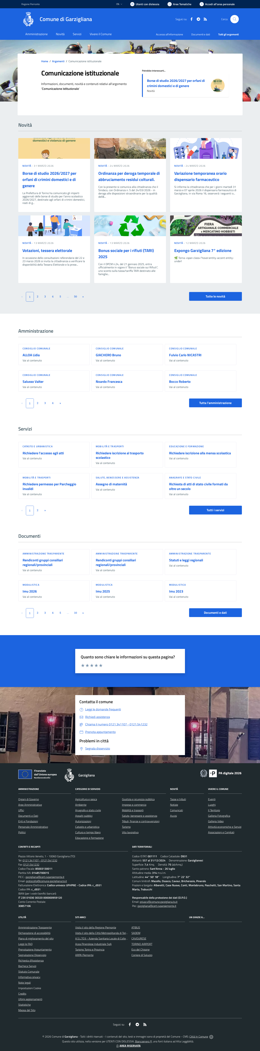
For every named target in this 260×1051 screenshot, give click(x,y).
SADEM (135, 933)
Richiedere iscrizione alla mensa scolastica (200, 453)
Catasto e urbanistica (38, 446)
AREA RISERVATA (128, 1046)
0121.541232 (31, 864)
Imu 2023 (176, 591)
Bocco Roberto (180, 381)
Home (44, 61)
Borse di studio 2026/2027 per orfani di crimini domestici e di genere (176, 83)
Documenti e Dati (28, 816)
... (68, 296)
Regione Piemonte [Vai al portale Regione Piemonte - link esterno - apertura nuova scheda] (30, 4)
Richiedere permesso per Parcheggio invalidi (49, 486)
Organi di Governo (28, 799)
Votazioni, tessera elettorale (47, 250)
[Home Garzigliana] (56, 19)
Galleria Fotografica (219, 816)
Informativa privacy (29, 977)
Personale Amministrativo (33, 827)
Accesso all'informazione (169, 34)
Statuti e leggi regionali (186, 560)
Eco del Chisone (140, 949)
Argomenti (58, 61)
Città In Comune (198, 1036)
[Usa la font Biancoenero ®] (144, 4)
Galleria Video (216, 821)
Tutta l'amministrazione (215, 403)
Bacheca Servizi (27, 966)
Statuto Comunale (28, 971)
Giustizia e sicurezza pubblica (138, 799)
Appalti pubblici (83, 816)
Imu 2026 (30, 591)
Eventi (211, 799)
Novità (27, 166)
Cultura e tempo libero (88, 832)
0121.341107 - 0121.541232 (40, 860)
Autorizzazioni (83, 821)
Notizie (174, 805)
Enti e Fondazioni (28, 821)
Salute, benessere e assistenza (117, 477)
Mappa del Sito (26, 1010)
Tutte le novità (215, 296)
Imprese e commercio (134, 805)
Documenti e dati (215, 612)
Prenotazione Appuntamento (35, 949)
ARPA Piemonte (84, 955)
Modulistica (31, 585)
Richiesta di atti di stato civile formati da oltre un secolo (198, 486)
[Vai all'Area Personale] (217, 4)
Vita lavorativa (130, 832)
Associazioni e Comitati (221, 832)
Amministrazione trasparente (44, 553)
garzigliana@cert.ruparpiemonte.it (45, 877)
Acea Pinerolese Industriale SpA (93, 944)
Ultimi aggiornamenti (30, 999)
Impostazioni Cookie (29, 988)
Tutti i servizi (215, 510)
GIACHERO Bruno (108, 355)
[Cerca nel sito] (234, 19)
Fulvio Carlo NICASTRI (185, 355)
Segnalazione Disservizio (32, 955)
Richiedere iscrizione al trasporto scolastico (120, 455)
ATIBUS (135, 927)
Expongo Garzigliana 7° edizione (202, 250)
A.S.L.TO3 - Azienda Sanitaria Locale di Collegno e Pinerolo (108, 938)
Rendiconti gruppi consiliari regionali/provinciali (43, 562)
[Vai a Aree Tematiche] (179, 4)
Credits (22, 994)
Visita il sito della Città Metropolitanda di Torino (102, 933)
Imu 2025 (103, 591)
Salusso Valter (33, 381)
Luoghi (212, 805)
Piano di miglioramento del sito (35, 938)
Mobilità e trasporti (110, 446)
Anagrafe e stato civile (185, 477)
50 (75, 296)
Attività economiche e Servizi (224, 827)
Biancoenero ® (143, 1041)
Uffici (21, 810)
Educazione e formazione (186, 446)
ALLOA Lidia (31, 355)
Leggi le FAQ (25, 944)
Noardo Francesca (109, 381)
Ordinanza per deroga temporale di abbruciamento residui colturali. (129, 176)
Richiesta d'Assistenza (31, 960)
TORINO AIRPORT (141, 944)
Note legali (24, 983)
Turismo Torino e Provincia (89, 949)
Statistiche (24, 1005)
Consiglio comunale (37, 348)
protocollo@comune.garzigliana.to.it (46, 881)
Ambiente (80, 805)
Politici (22, 832)
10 (75, 612)
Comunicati (176, 810)
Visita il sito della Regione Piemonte (95, 927)
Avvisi (173, 816)
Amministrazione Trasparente (35, 927)
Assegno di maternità (111, 484)
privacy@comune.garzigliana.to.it (159, 902)
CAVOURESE (138, 938)
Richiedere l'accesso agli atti (43, 453)
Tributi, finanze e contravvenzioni (140, 821)
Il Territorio (214, 810)
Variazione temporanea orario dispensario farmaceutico (200, 176)
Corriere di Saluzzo (141, 955)
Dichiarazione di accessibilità (34, 933)
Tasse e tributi (178, 799)
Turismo (126, 827)
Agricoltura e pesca (86, 799)
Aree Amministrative (30, 805)
